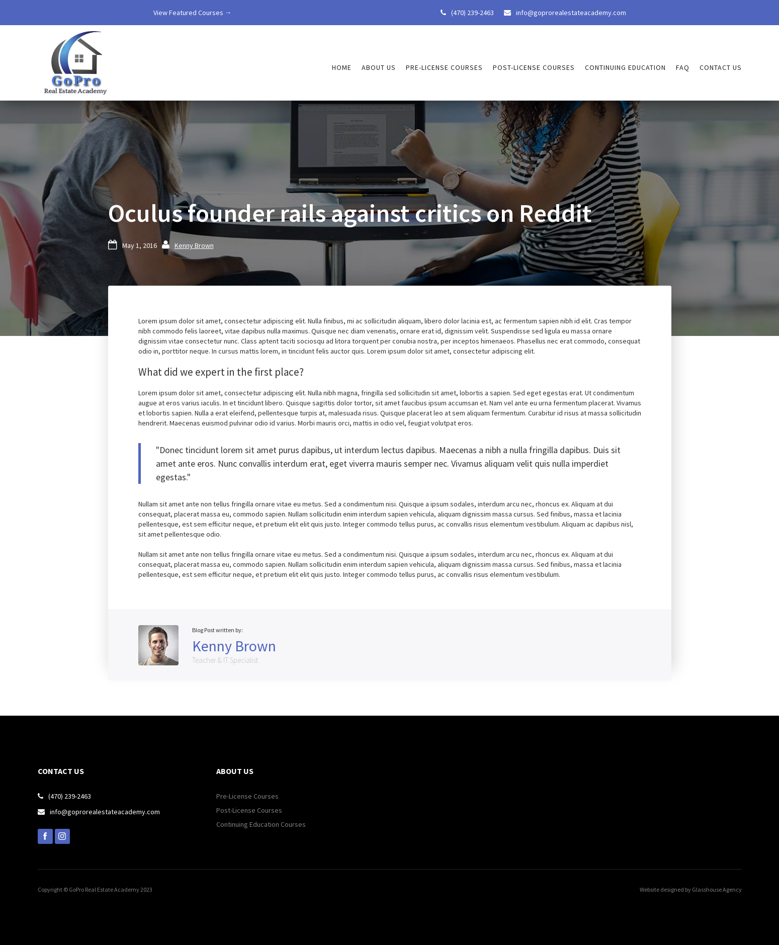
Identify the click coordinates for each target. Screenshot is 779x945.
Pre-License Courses (247, 796)
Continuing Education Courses (261, 824)
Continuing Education (625, 67)
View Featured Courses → (192, 12)
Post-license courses (534, 67)
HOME (342, 67)
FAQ (682, 67)
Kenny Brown (194, 245)
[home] (75, 63)
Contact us (721, 67)
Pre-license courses (444, 67)
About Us (379, 67)
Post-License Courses (249, 810)
